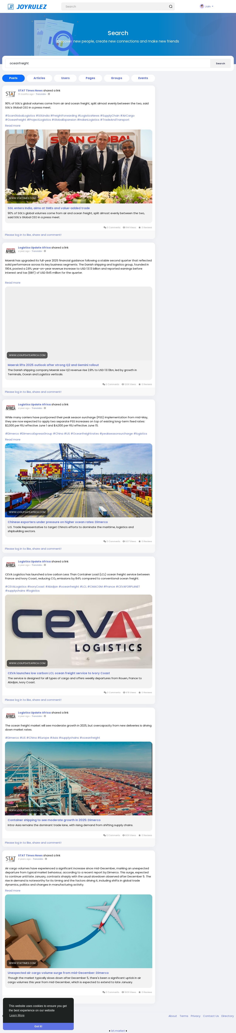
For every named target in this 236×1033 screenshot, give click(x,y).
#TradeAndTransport (114, 120)
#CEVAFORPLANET (128, 586)
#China (58, 433)
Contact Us (211, 1016)
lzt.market (118, 1031)
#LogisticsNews (88, 116)
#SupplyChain (109, 116)
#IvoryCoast (36, 586)
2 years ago (24, 858)
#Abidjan (51, 586)
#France (109, 586)
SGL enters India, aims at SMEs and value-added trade (49, 208)
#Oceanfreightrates (85, 433)
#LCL (83, 586)
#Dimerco (12, 433)
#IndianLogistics (88, 120)
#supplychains (15, 591)
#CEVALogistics (16, 586)
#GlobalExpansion (64, 120)
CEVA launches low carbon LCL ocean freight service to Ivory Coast (59, 673)
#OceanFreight (15, 120)
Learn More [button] (17, 1015)
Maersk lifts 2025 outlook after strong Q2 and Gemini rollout (53, 365)
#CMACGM (95, 586)
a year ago (24, 251)
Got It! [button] (38, 1026)
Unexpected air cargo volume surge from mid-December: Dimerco (58, 973)
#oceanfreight (69, 586)
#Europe (43, 738)
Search (220, 63)
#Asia (54, 738)
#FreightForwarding (63, 116)
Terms (184, 1016)
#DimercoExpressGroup (36, 433)
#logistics (140, 433)
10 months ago (26, 94)
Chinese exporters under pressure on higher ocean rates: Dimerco (58, 522)
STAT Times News (30, 90)
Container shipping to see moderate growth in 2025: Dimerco (54, 820)
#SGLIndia (43, 116)
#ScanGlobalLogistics (20, 116)
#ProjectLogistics (39, 120)
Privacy (196, 1016)
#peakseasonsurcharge (116, 433)
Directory (227, 1016)
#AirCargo (127, 116)
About (173, 1016)
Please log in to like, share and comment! (33, 235)
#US (67, 433)
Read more (12, 125)
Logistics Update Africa (34, 247)
